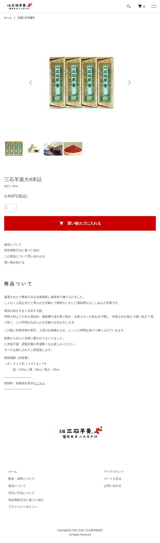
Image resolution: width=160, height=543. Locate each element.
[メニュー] (154, 6)
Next (129, 82)
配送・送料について (21, 478)
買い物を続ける (14, 262)
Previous (31, 82)
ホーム (8, 17)
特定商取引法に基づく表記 (21, 250)
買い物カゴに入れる (80, 223)
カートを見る (112, 478)
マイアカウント (114, 471)
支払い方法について (21, 492)
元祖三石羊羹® (26, 17)
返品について (13, 244)
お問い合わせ (112, 485)
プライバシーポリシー (23, 506)
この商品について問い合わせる (24, 256)
